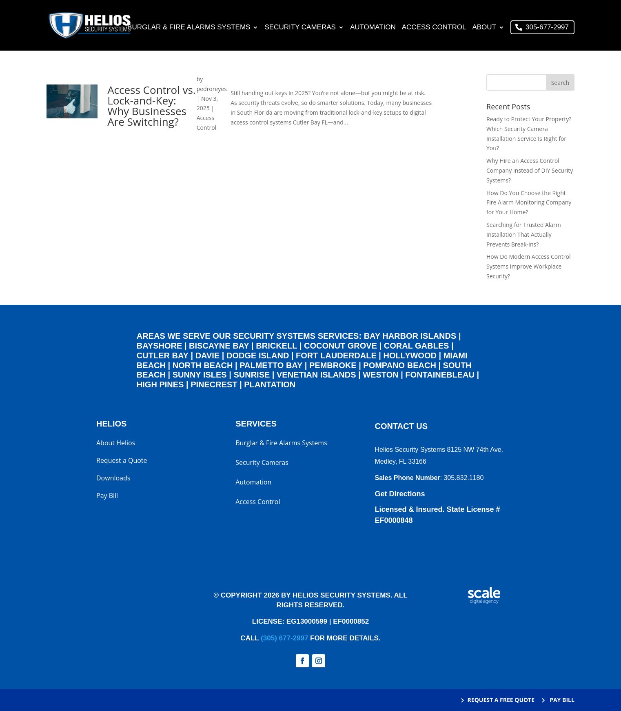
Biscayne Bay (219, 345)
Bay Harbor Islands (410, 335)
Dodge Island (257, 355)
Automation (373, 27)
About (484, 27)
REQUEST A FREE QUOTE (501, 700)
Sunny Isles (200, 374)
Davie (207, 355)
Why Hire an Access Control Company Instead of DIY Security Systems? (529, 170)
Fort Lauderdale (336, 355)
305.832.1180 (463, 477)
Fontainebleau (440, 374)
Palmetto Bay (271, 365)
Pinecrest (214, 384)
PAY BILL (561, 700)
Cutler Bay (163, 355)
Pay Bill (107, 496)
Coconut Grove (340, 345)
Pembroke (333, 365)
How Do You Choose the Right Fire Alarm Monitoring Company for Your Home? (528, 202)
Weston (380, 374)
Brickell (276, 345)
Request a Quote (121, 461)
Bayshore (159, 345)
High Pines (160, 384)
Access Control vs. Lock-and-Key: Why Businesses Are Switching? (152, 105)
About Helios (115, 443)
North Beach (203, 365)
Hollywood (410, 355)
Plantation (269, 384)
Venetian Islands (316, 374)
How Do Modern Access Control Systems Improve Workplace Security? (528, 266)
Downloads (113, 478)
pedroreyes (212, 89)
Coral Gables (416, 345)
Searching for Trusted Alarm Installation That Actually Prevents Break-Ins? (523, 234)
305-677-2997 (547, 27)
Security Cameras (299, 27)
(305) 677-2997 (284, 638)
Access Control (434, 27)
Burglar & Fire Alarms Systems (188, 27)
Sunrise (251, 374)
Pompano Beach (399, 365)
